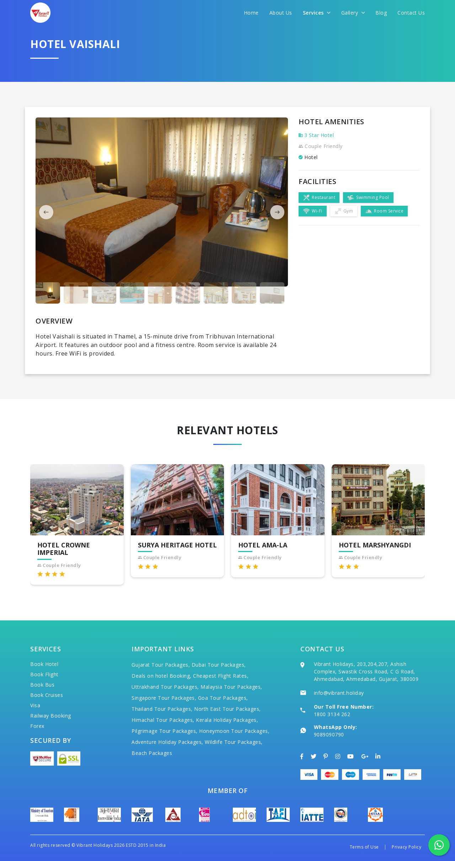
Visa (35, 705)
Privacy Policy (406, 847)
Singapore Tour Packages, (164, 697)
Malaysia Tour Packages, (231, 686)
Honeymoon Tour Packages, (234, 731)
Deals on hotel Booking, (162, 675)
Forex (37, 726)
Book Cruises (46, 695)
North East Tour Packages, (227, 708)
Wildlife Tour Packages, (234, 742)
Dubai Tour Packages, (219, 664)
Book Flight (44, 674)
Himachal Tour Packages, (163, 719)
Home (251, 12)
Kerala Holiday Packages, (227, 719)
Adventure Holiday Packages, (167, 742)
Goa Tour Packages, (223, 697)
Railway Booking (50, 715)
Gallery (353, 12)
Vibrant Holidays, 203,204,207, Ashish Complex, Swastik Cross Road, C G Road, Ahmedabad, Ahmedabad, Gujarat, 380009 (366, 671)
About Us (280, 12)
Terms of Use (364, 847)
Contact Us (411, 12)
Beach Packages (152, 753)
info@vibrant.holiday (339, 692)
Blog (381, 12)
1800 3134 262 (332, 714)
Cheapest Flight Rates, (220, 675)
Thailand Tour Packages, (162, 708)
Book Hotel (44, 664)
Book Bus (42, 684)
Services (317, 12)
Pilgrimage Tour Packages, (165, 731)
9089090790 (329, 734)
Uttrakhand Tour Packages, (165, 686)
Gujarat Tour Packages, (161, 664)
